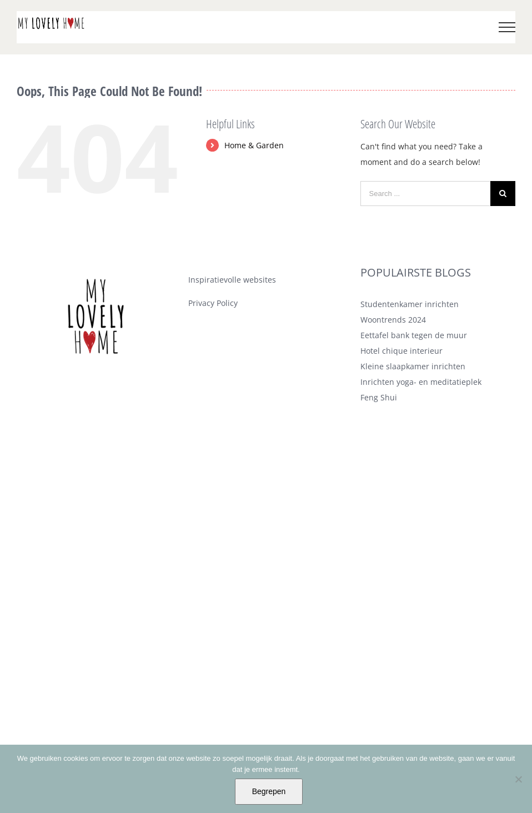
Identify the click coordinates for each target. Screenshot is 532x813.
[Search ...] (425, 193)
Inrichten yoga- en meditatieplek (420, 382)
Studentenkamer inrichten (409, 304)
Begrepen (269, 791)
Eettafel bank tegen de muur (413, 335)
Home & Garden (254, 145)
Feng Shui (378, 397)
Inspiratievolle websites (232, 279)
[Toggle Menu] (507, 27)
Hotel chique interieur (401, 350)
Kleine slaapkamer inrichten (412, 366)
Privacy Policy (213, 303)
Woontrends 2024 (393, 319)
